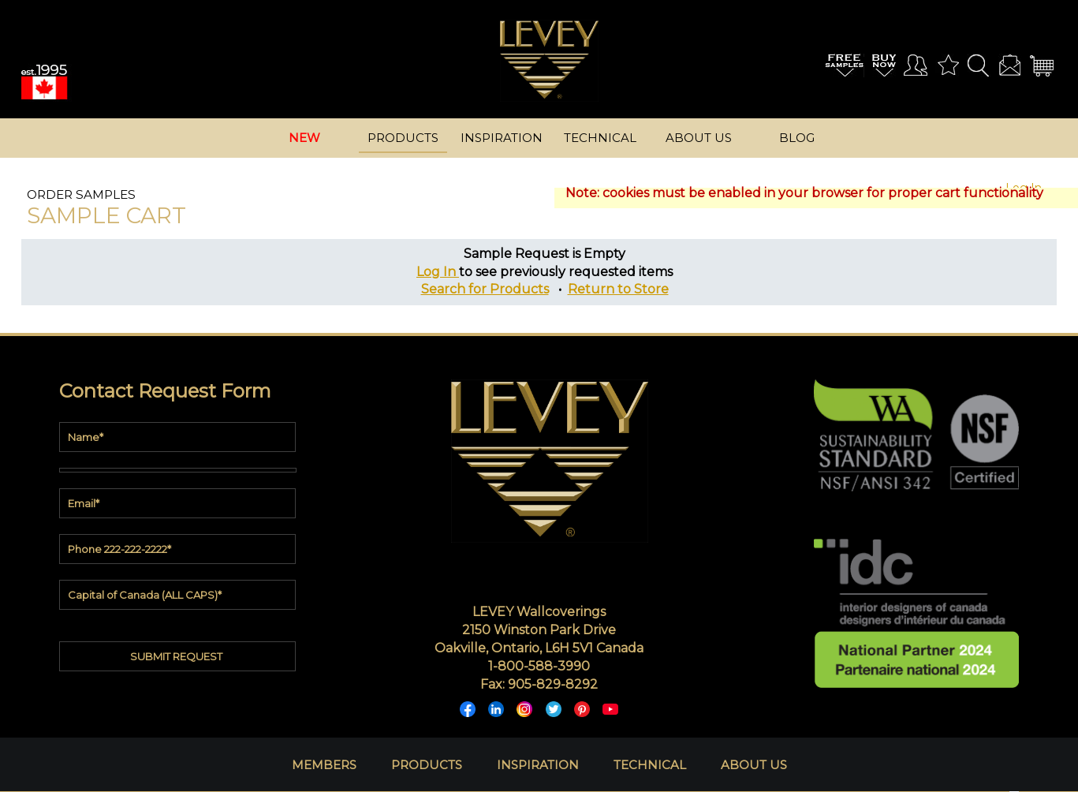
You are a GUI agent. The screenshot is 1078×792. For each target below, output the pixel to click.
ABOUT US (754, 764)
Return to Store (618, 289)
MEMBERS (324, 764)
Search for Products (485, 289)
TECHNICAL (650, 764)
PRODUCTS (426, 764)
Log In (437, 271)
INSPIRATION (538, 764)
